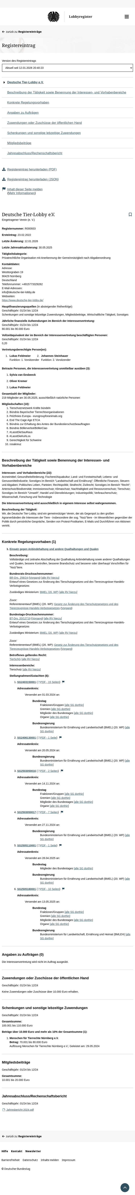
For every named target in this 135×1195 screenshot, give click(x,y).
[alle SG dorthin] (74, 705)
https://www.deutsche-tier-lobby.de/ (22, 300)
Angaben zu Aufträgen (23, 112)
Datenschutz (30, 1160)
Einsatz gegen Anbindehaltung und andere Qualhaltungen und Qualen (54, 549)
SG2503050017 (26, 812)
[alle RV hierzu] (50, 577)
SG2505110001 (26, 845)
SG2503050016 (26, 770)
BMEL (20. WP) (49, 592)
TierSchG (15, 659)
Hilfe (5, 1151)
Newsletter (33, 1151)
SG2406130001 (26, 737)
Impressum (68, 1160)
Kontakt (16, 1151)
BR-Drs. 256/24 (19, 577)
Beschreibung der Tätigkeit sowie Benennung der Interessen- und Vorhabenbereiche (66, 92)
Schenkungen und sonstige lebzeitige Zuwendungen (44, 133)
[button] (126, 16)
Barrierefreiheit (11, 1160)
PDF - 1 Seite (47, 737)
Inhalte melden (50, 1160)
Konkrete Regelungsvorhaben (28, 102)
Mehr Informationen (21, 193)
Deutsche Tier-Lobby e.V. (25, 82)
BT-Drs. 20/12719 (20, 618)
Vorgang (35, 577)
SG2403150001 (26, 682)
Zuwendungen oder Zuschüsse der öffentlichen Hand (44, 122)
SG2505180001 (26, 889)
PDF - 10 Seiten (48, 889)
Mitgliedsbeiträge (19, 143)
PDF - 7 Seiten (48, 812)
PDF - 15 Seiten (48, 682)
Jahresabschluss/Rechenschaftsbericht (34, 153)
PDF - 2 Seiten (48, 770)
